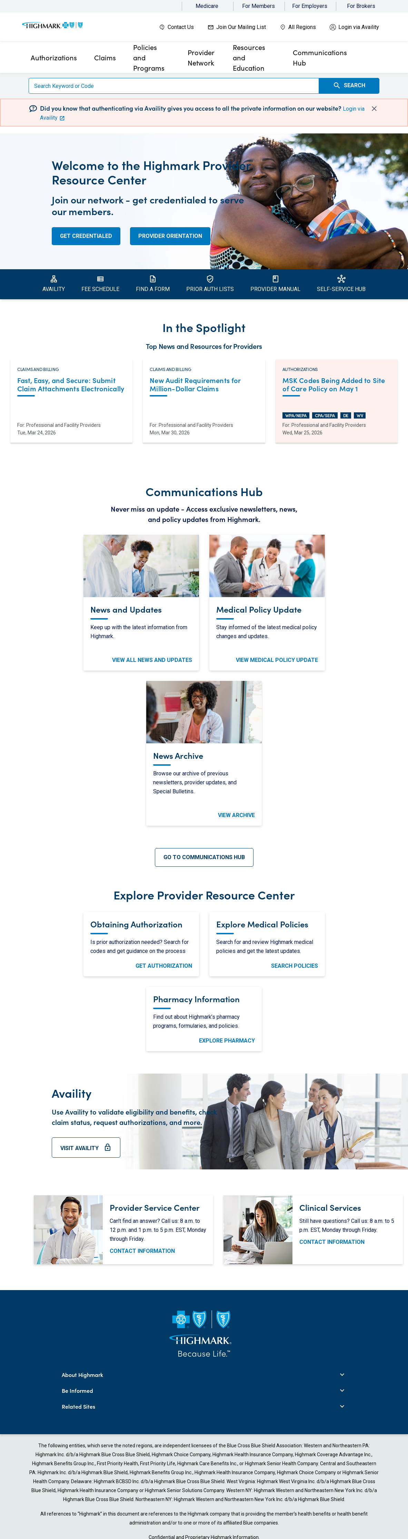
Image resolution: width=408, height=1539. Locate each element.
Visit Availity (86, 1150)
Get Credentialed (86, 236)
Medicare (207, 6)
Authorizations (300, 369)
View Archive (236, 815)
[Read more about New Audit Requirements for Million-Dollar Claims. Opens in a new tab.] (204, 385)
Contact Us (181, 27)
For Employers (309, 6)
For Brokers (361, 6)
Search (349, 85)
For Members (258, 6)
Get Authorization (164, 966)
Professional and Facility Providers (63, 425)
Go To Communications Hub (204, 857)
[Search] (174, 86)
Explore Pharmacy (227, 1040)
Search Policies (294, 966)
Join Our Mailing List (241, 27)
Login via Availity (358, 27)
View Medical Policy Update (277, 660)
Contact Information (142, 1251)
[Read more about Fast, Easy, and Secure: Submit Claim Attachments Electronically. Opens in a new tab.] (71, 385)
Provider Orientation (170, 236)
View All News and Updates (152, 660)
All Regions (302, 27)
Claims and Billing (38, 369)
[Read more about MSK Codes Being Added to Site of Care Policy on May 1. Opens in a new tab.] (336, 385)
